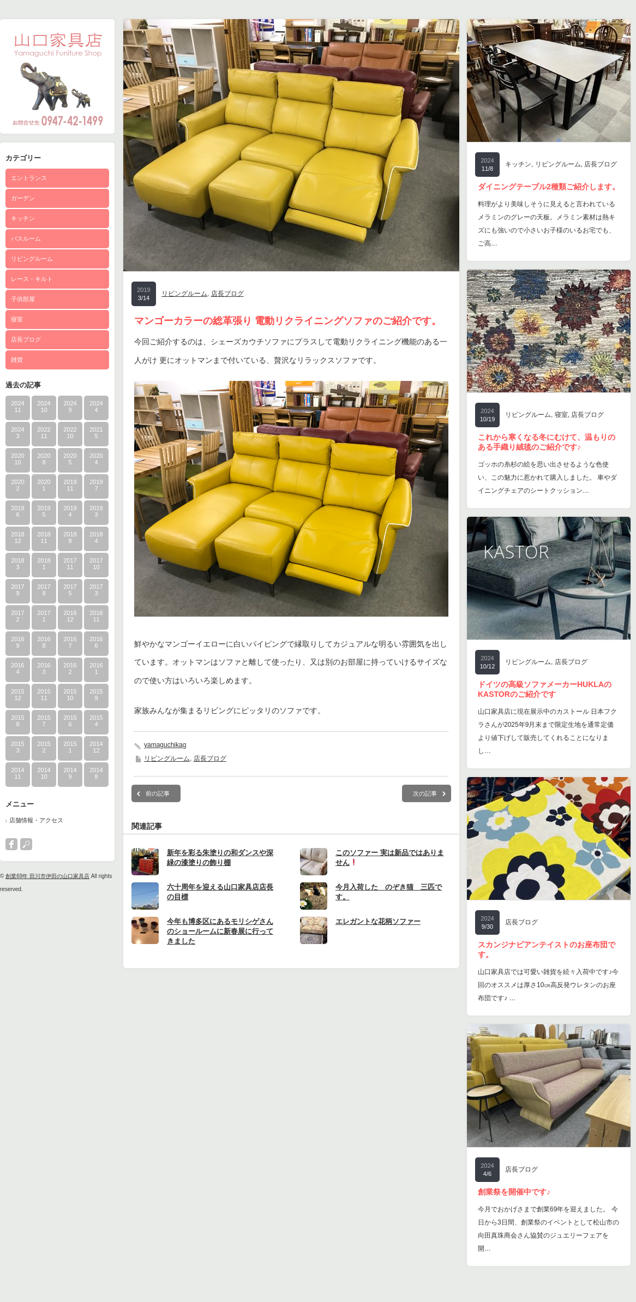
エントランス (29, 178)
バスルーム (26, 238)
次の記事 (425, 793)
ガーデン (23, 198)
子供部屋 (23, 299)
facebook (11, 844)
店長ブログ (26, 339)
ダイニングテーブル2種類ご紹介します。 (549, 186)
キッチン (23, 218)
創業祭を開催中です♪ (514, 1191)
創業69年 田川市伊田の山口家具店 (47, 876)
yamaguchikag (165, 745)
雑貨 (17, 359)
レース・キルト (32, 279)
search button (26, 844)
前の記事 (158, 793)
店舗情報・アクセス (36, 820)
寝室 (17, 319)
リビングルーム (32, 258)
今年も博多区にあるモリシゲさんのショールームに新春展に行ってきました (220, 931)
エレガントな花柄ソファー (378, 921)
